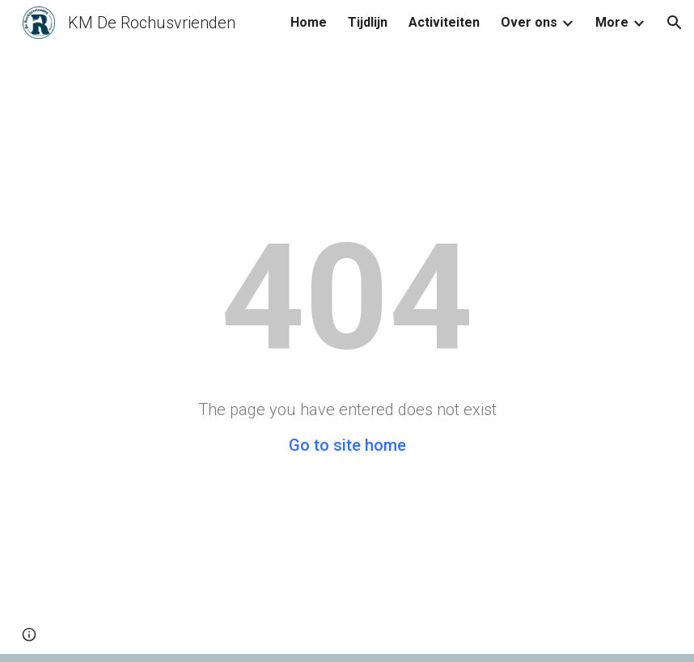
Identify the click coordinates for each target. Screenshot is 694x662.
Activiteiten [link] (444, 22)
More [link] (611, 22)
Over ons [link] (529, 22)
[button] (674, 22)
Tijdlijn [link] (367, 22)
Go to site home (347, 445)
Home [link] (308, 22)
